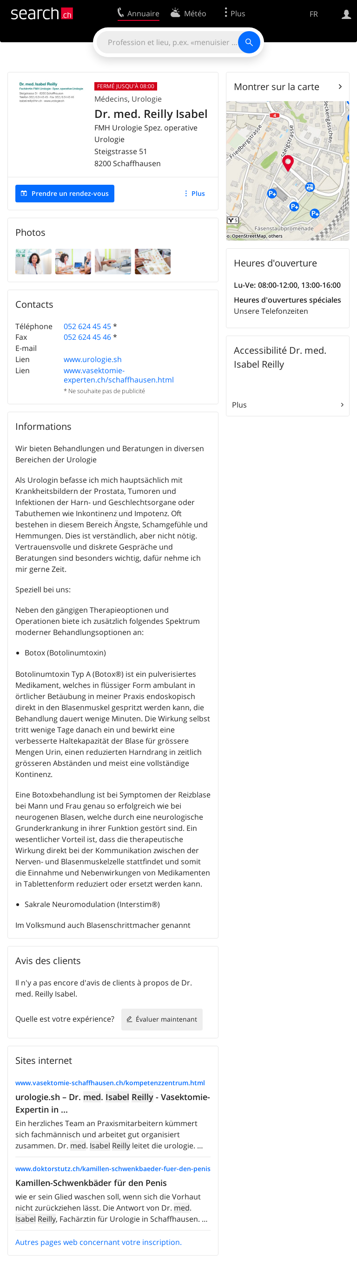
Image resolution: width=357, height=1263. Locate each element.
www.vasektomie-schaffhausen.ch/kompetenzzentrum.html (110, 1082)
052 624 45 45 (87, 326)
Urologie (147, 99)
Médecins (111, 99)
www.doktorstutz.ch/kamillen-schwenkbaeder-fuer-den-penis (113, 1168)
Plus (198, 193)
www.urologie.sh (93, 359)
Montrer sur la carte (276, 86)
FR (314, 14)
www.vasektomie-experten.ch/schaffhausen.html (119, 374)
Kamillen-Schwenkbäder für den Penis (91, 1182)
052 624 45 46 (87, 337)
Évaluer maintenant (166, 1019)
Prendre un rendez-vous (70, 193)
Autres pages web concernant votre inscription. (98, 1242)
